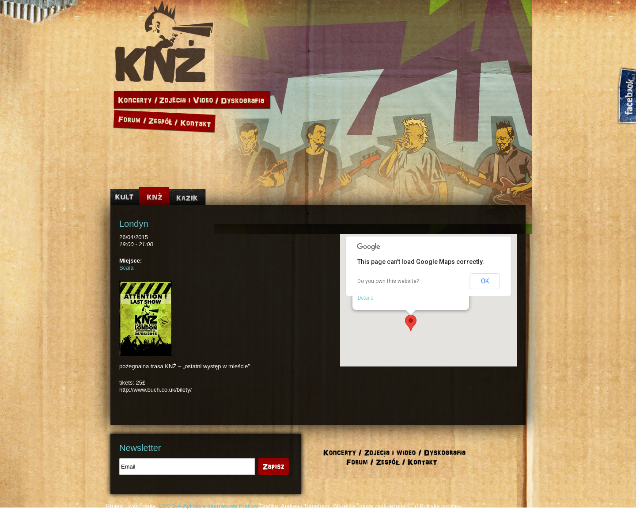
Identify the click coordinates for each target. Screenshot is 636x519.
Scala (126, 267)
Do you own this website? (388, 281)
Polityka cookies (440, 506)
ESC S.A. (171, 506)
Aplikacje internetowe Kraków (220, 506)
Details (366, 298)
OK (485, 281)
